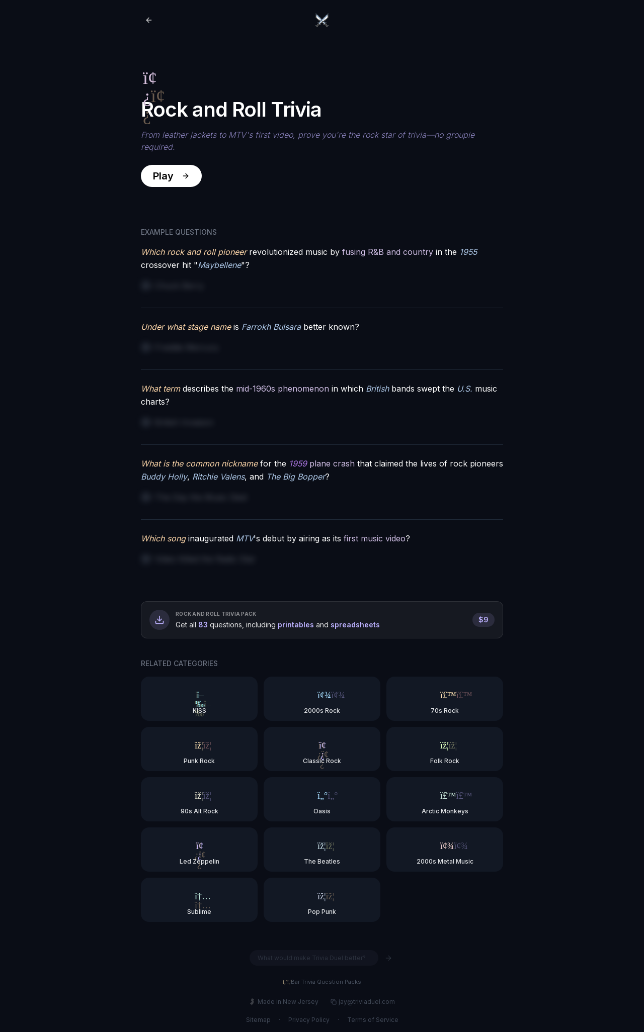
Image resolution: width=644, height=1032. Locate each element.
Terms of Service (372, 1019)
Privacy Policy (309, 1019)
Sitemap (258, 1019)
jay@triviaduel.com (363, 1001)
